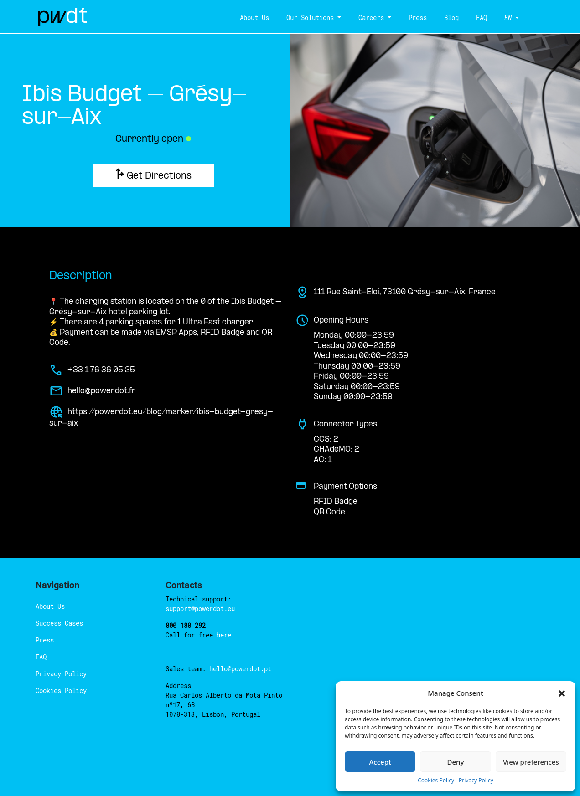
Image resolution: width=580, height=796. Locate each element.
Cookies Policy (61, 690)
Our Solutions (306, 17)
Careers (367, 17)
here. (226, 635)
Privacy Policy (61, 673)
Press (414, 17)
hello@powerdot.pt (240, 668)
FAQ (477, 17)
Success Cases (59, 623)
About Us (250, 17)
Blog (447, 17)
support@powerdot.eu (200, 608)
